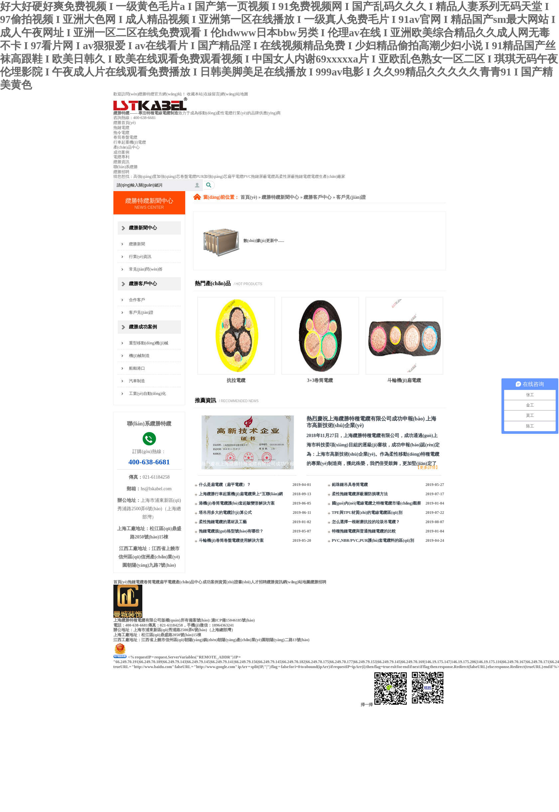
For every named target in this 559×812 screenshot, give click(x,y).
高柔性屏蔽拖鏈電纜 (293, 176)
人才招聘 (259, 582)
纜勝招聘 (121, 172)
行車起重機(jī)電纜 (129, 142)
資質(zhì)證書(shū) (234, 582)
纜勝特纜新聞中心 (280, 197)
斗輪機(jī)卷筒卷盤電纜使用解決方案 (231, 540)
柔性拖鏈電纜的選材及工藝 (223, 522)
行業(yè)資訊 (140, 256)
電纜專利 (121, 157)
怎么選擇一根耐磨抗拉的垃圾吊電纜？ (366, 522)
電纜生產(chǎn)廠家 (328, 176)
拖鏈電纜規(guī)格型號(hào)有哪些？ (231, 531)
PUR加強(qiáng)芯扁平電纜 (219, 176)
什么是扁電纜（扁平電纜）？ (225, 484)
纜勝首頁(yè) (124, 122)
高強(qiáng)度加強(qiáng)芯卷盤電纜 (164, 176)
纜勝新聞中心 (143, 227)
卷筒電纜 (152, 582)
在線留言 (212, 94)
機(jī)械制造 (139, 355)
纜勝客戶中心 (143, 283)
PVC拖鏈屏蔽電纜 (259, 176)
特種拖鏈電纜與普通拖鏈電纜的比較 (364, 531)
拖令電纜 (121, 132)
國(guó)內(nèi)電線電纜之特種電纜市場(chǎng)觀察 (376, 503)
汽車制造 (137, 381)
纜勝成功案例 (143, 326)
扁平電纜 (168, 582)
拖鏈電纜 (121, 127)
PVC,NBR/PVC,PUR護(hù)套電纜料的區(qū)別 (373, 540)
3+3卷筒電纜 (320, 380)
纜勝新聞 (137, 244)
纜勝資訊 (121, 162)
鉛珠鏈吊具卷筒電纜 (350, 484)
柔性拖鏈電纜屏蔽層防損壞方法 (360, 494)
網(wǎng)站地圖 (234, 94)
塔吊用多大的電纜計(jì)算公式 (225, 512)
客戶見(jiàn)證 (141, 312)
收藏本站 (195, 94)
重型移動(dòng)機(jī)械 (149, 343)
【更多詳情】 (428, 467)
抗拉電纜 (236, 380)
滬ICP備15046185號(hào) (233, 620)
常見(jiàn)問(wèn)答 (146, 269)
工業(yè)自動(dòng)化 (147, 393)
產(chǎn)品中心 (126, 147)
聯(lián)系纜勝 (125, 167)
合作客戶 (137, 299)
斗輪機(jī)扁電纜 (404, 380)
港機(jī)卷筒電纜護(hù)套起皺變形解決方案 (237, 503)
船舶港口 (137, 368)
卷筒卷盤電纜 (125, 137)
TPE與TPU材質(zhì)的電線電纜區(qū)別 (367, 512)
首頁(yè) (248, 197)
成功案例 (121, 152)
